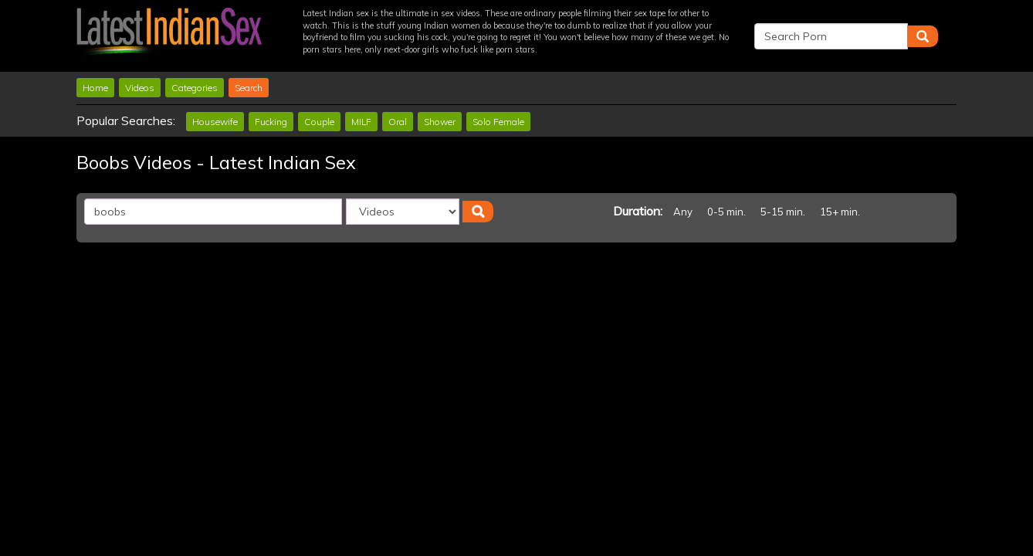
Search (248, 87)
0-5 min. (726, 211)
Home (95, 87)
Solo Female (498, 121)
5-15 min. (782, 211)
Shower (440, 121)
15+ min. (840, 211)
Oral (397, 121)
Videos (139, 87)
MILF (361, 121)
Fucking (271, 121)
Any (683, 211)
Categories (194, 87)
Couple (319, 121)
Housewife (215, 121)
